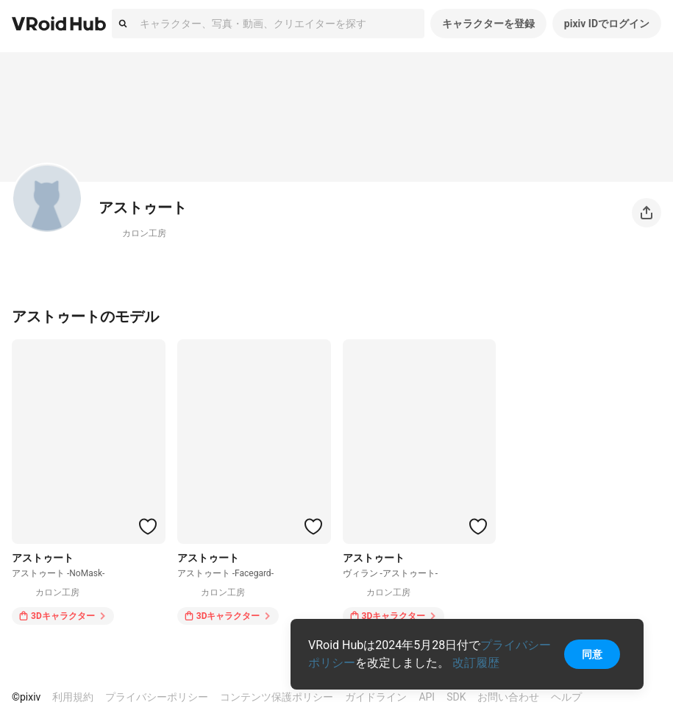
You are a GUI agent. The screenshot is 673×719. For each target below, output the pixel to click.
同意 (592, 654)
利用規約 (72, 697)
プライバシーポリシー (156, 697)
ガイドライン (376, 697)
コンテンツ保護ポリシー (276, 697)
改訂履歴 (475, 663)
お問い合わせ (508, 697)
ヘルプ (566, 697)
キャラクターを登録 (488, 23)
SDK (456, 697)
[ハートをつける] (148, 526)
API (427, 697)
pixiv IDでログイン (606, 23)
